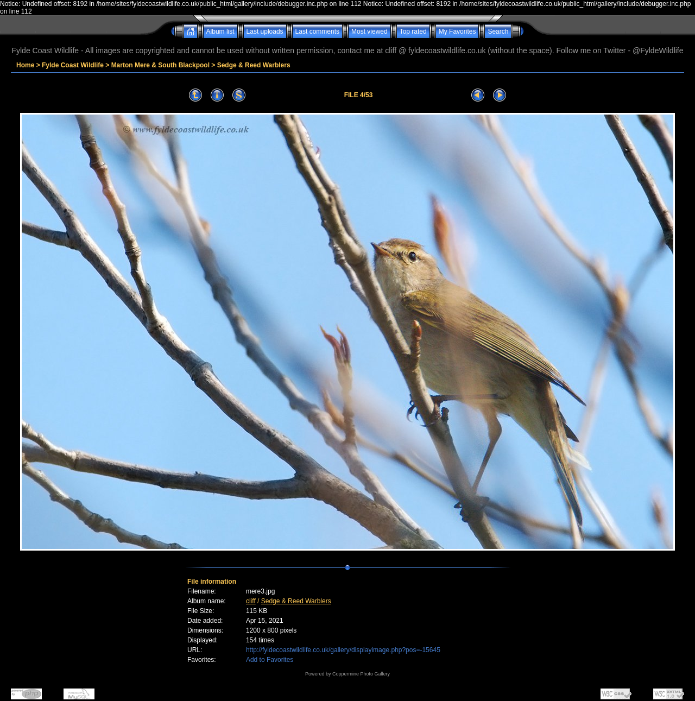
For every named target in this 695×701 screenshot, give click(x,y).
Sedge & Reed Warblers (253, 65)
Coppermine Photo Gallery (361, 674)
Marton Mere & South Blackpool (160, 65)
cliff (251, 601)
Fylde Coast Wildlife (73, 65)
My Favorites (457, 31)
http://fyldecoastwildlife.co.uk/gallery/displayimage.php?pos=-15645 (343, 650)
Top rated (413, 31)
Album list (220, 31)
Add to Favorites (269, 660)
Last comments (317, 31)
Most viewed (369, 31)
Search (498, 31)
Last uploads (265, 31)
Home (25, 65)
